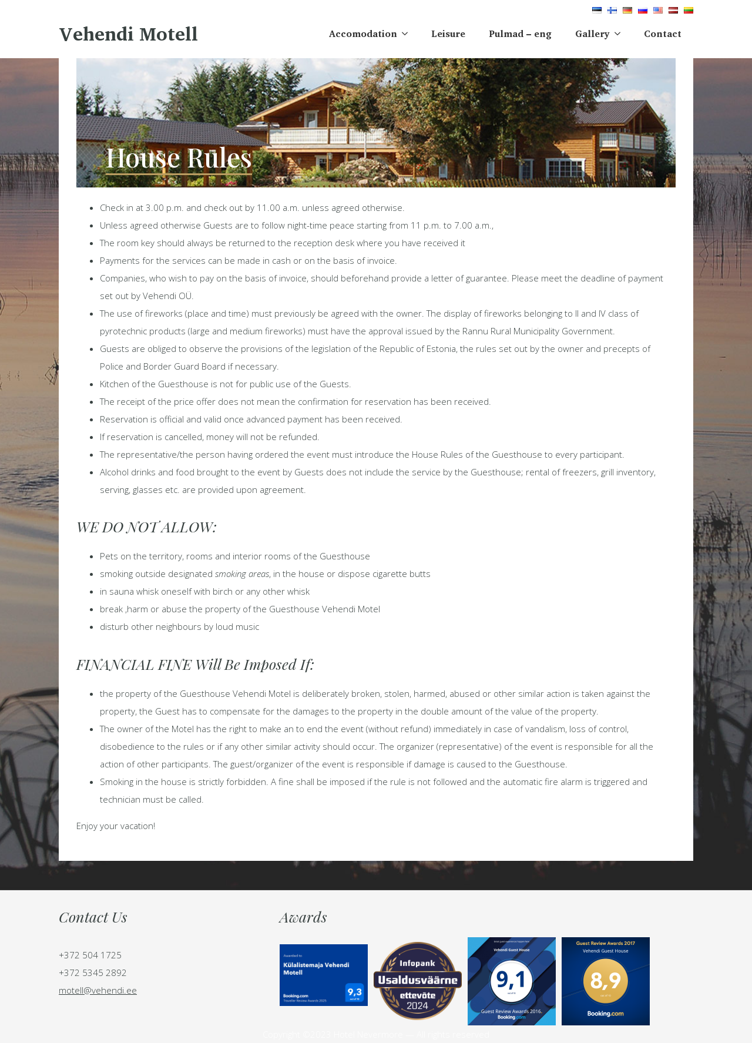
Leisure (448, 33)
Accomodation (363, 33)
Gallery (592, 33)
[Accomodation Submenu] (408, 33)
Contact (663, 33)
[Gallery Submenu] (621, 33)
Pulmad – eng (520, 33)
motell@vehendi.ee (98, 990)
